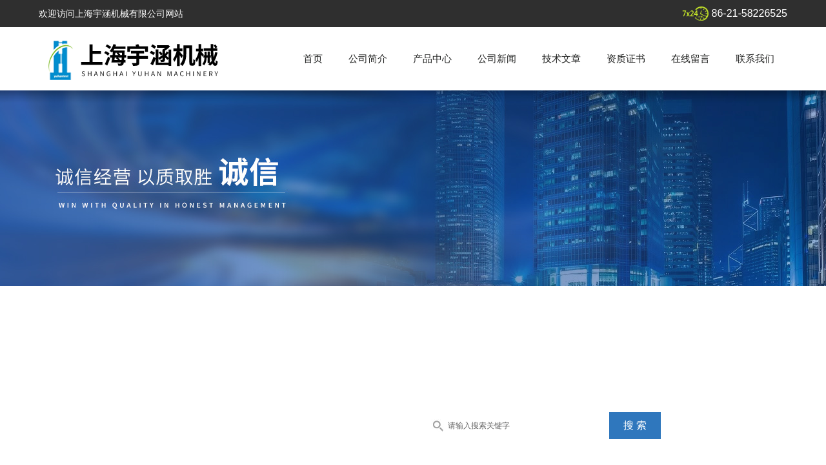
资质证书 (626, 58)
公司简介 (367, 58)
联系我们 (755, 58)
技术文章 (561, 58)
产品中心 (432, 58)
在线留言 (690, 58)
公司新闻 (497, 58)
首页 (313, 58)
